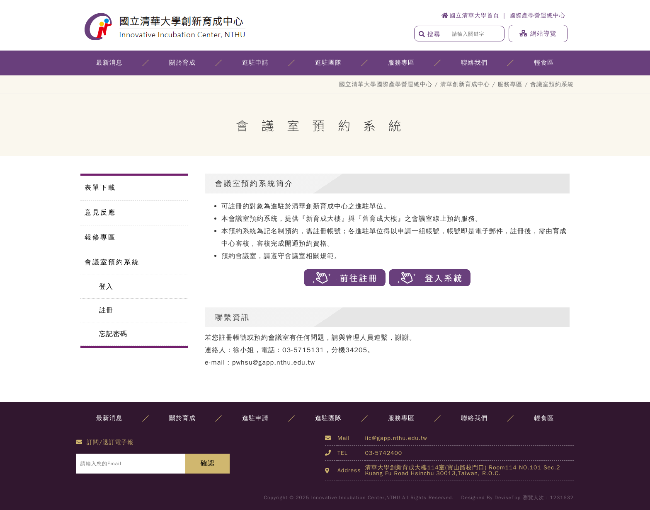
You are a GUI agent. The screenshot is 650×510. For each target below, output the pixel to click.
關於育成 (182, 62)
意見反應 (100, 212)
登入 (106, 286)
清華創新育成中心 (465, 84)
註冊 (106, 310)
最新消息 (109, 62)
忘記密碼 (113, 334)
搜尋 (430, 34)
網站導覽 (538, 33)
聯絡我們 (474, 62)
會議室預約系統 (112, 262)
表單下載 (100, 188)
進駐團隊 (328, 62)
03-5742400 (384, 453)
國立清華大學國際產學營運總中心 (385, 84)
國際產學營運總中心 (537, 15)
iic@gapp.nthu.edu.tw (396, 438)
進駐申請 (255, 62)
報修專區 (100, 237)
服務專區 (401, 62)
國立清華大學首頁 (470, 15)
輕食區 (544, 62)
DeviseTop (508, 497)
